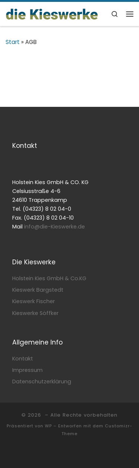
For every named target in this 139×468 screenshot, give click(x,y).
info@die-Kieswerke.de (54, 226)
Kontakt (22, 358)
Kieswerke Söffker (35, 313)
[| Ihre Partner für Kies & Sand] (52, 13)
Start (13, 42)
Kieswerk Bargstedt (37, 290)
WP (48, 426)
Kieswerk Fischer (33, 301)
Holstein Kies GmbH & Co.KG (49, 278)
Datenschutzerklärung (41, 381)
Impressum (27, 370)
